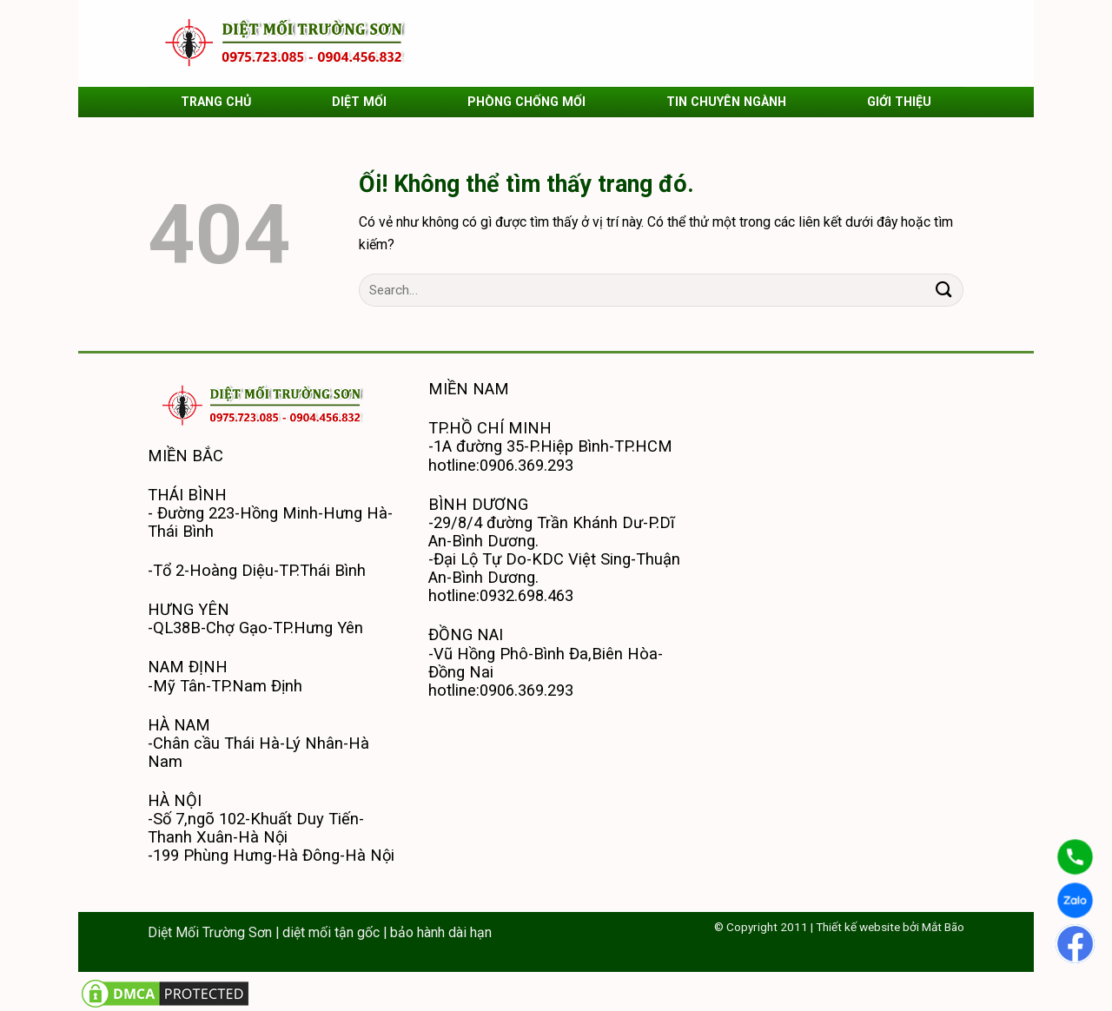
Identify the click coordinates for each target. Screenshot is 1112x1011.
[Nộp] (944, 290)
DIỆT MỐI (359, 102)
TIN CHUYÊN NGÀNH (726, 102)
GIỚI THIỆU (899, 102)
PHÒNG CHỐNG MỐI (526, 102)
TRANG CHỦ (216, 102)
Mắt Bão (943, 927)
